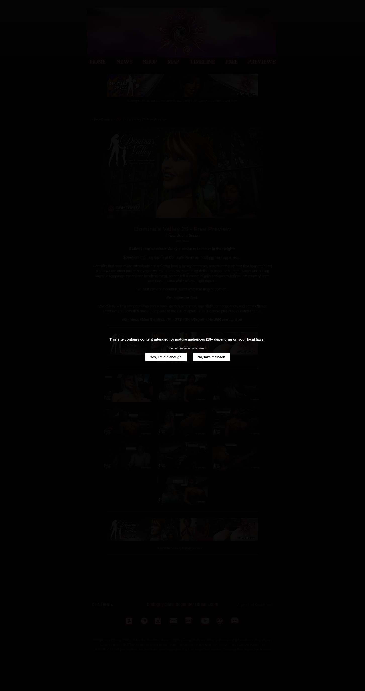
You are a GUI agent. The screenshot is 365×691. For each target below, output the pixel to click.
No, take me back (211, 357)
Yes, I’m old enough (165, 357)
